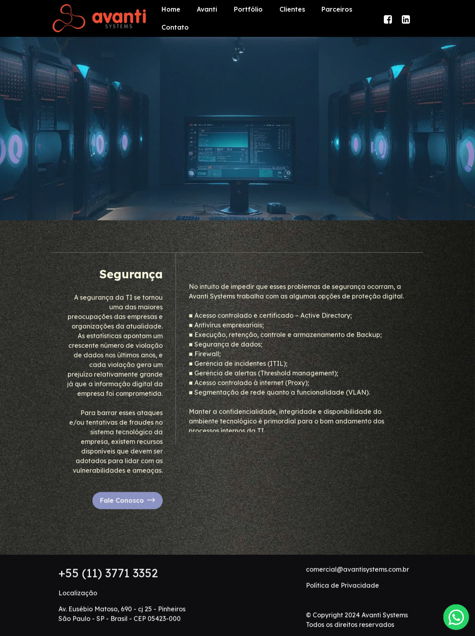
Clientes (292, 9)
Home (171, 9)
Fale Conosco (127, 512)
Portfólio (248, 9)
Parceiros (336, 9)
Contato (175, 27)
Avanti (207, 9)
